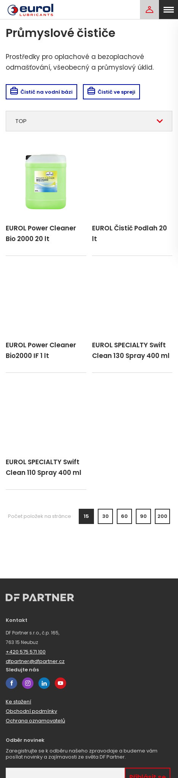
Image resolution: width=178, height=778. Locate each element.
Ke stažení (18, 701)
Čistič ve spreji (111, 92)
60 (124, 516)
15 (86, 516)
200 (162, 516)
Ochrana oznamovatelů (35, 720)
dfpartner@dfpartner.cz (35, 661)
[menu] (168, 9)
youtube (60, 683)
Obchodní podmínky (31, 711)
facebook (11, 683)
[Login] (149, 9)
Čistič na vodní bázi (41, 92)
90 (143, 516)
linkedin (44, 683)
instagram (27, 683)
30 (105, 516)
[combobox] (89, 121)
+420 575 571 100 (26, 651)
